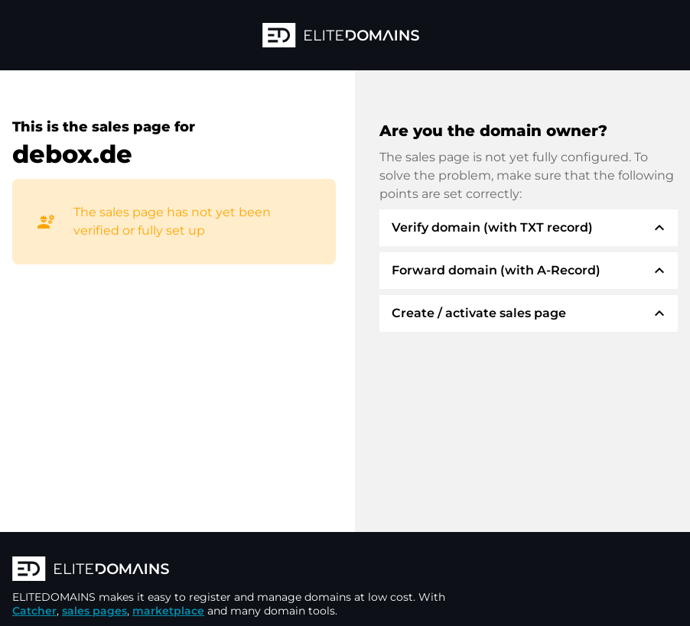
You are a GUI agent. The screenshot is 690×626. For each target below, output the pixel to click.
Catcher (34, 611)
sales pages (94, 611)
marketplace (168, 611)
